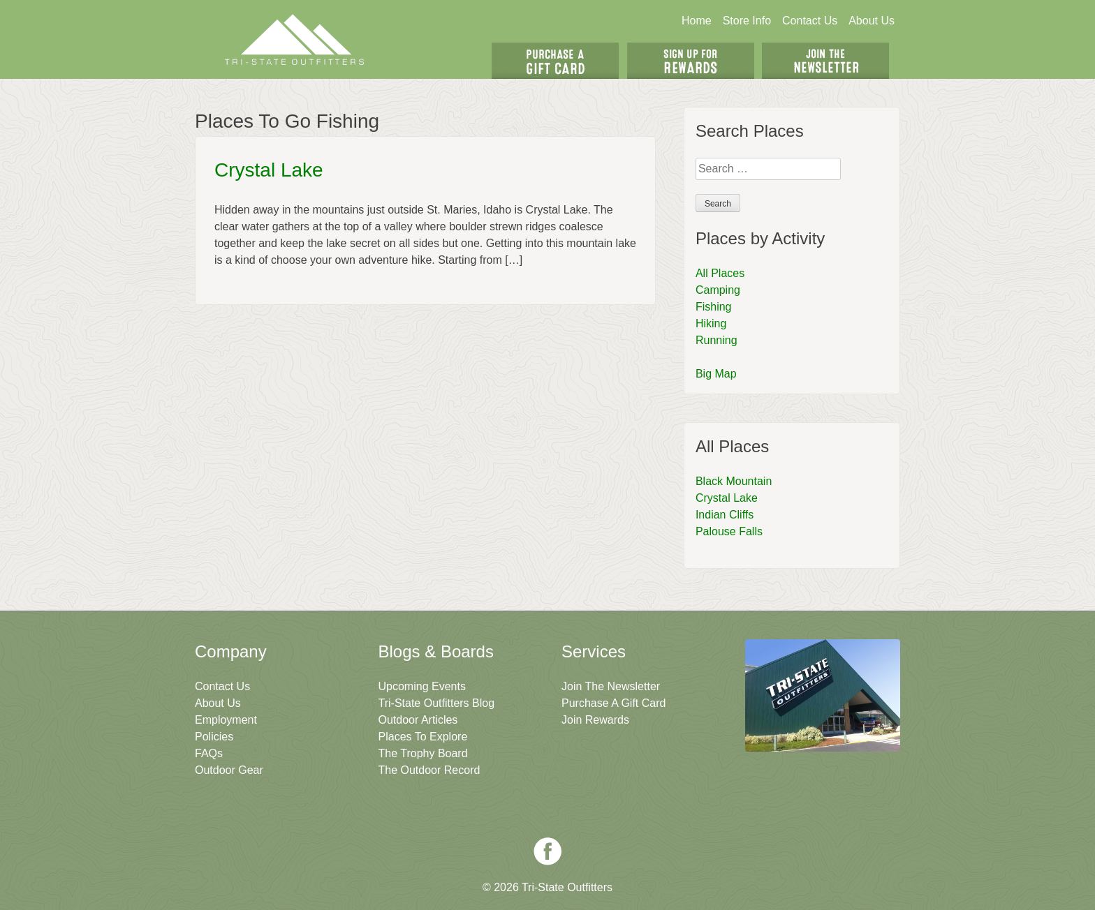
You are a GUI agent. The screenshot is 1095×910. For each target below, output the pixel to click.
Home (697, 21)
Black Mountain (734, 481)
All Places (720, 273)
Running (716, 340)
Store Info (747, 21)
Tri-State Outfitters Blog (437, 703)
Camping (718, 290)
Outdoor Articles (418, 720)
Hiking (711, 323)
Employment (226, 720)
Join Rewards (595, 720)
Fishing (714, 307)
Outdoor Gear (229, 770)
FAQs (209, 753)
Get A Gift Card (555, 61)
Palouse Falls (729, 531)
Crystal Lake (268, 170)
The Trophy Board (423, 753)
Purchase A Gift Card (613, 703)
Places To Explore (423, 737)
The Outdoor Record (429, 770)
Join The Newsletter (825, 61)
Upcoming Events (422, 686)
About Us (871, 21)
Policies (214, 737)
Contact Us (809, 21)
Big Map (716, 374)
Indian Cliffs (725, 515)
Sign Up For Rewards (690, 61)
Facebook (547, 851)
